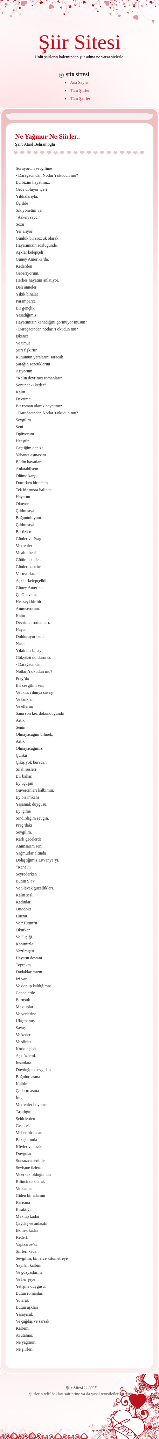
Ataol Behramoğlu (39, 144)
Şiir (53, 41)
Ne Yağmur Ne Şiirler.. (47, 136)
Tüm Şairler (80, 98)
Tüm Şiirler (80, 90)
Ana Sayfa (79, 82)
